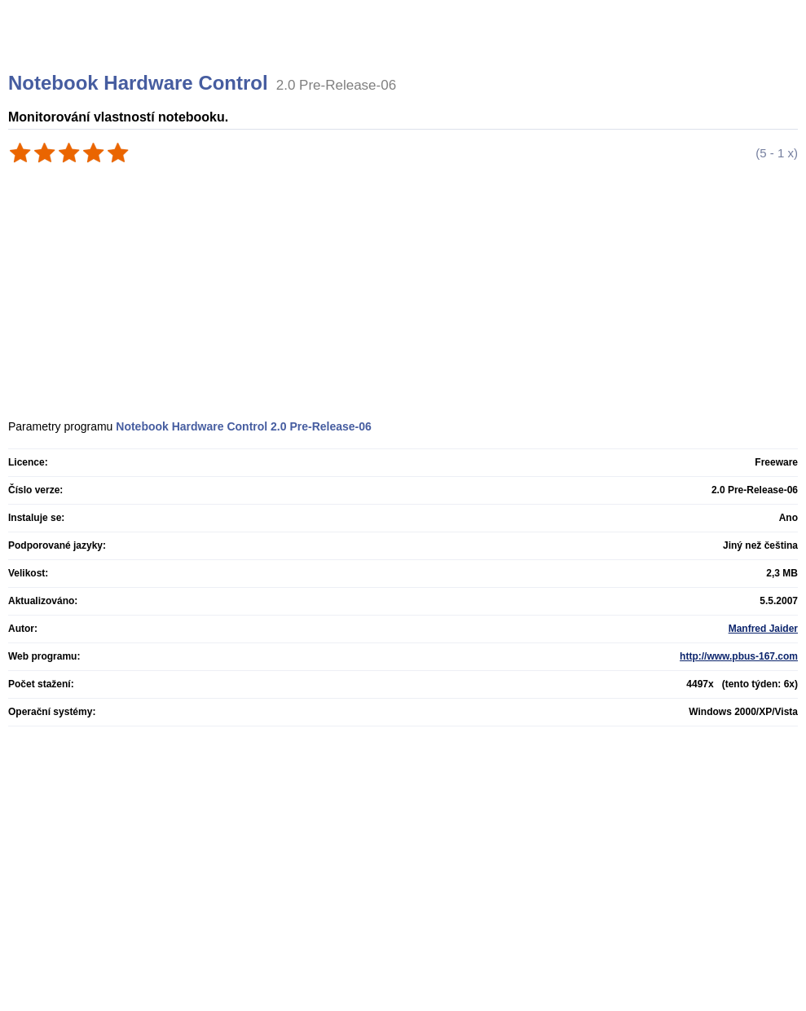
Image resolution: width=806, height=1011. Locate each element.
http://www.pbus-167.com (739, 656)
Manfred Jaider (763, 628)
